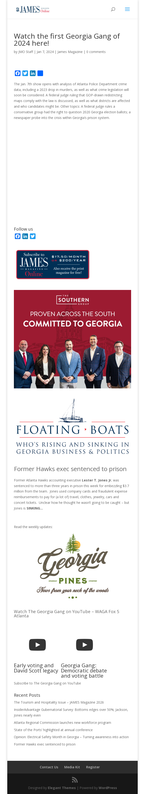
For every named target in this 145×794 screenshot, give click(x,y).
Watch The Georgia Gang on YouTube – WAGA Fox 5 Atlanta (66, 614)
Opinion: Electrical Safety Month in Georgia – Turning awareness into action (71, 737)
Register (93, 767)
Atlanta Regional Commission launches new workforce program (62, 722)
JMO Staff (25, 51)
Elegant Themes (62, 788)
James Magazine (70, 51)
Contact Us (49, 767)
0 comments (96, 51)
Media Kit (72, 767)
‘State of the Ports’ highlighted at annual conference (53, 730)
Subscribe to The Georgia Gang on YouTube (47, 683)
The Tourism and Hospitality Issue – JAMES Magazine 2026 (59, 702)
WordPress (108, 788)
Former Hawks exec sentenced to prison (70, 468)
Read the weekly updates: (33, 527)
